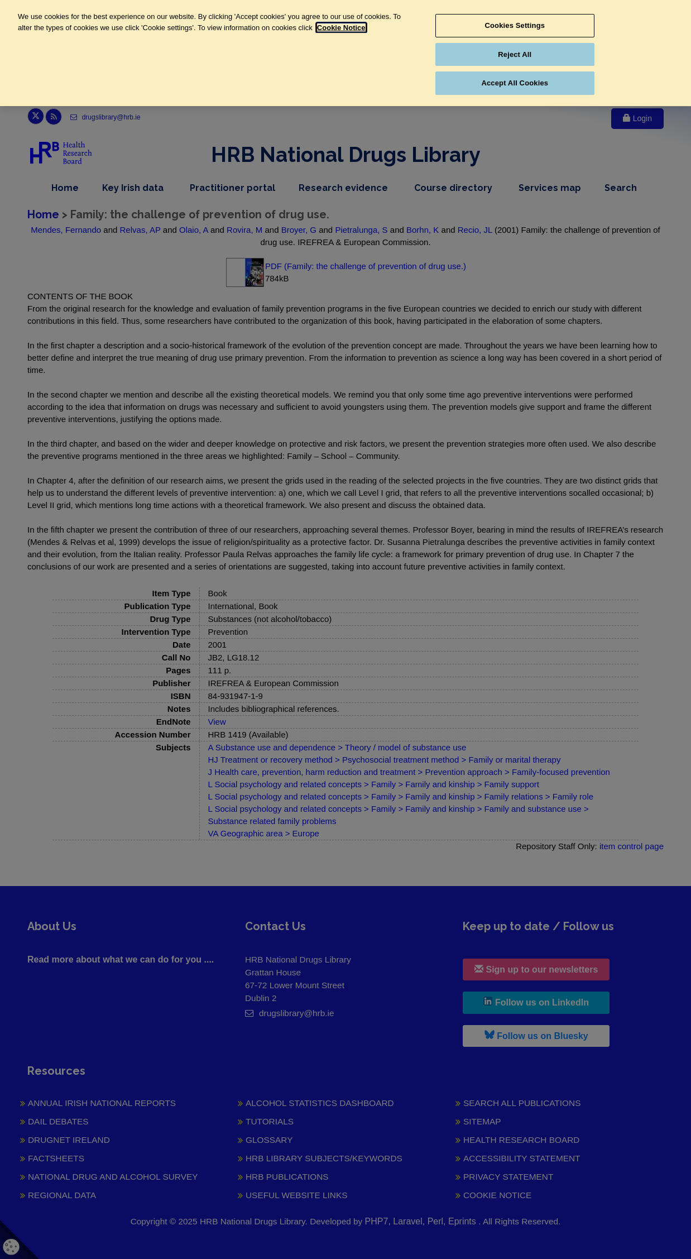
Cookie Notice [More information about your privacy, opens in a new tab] (341, 27)
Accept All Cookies (514, 83)
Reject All (514, 54)
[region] (345, 53)
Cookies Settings (515, 25)
